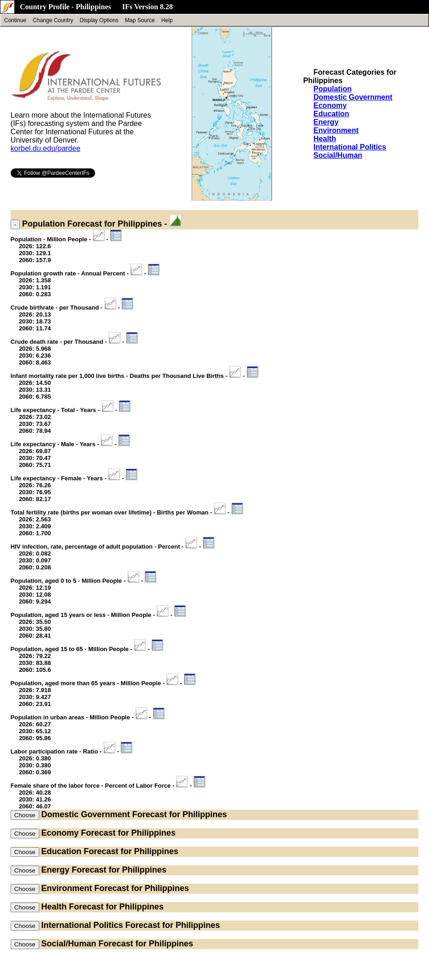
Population (333, 89)
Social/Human (338, 155)
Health (325, 139)
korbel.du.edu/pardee (45, 148)
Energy (326, 122)
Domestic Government (353, 97)
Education (331, 114)
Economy (330, 105)
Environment (336, 130)
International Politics (350, 147)
